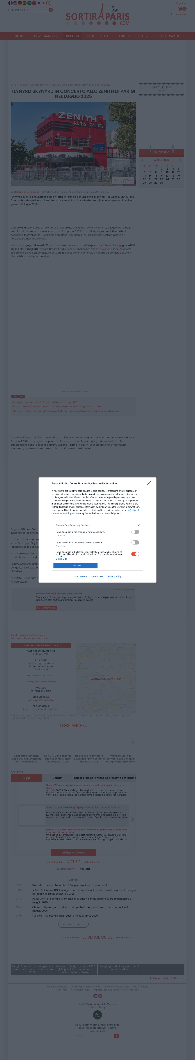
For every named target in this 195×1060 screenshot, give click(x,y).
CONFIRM (75, 566)
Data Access (97, 576)
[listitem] (97, 525)
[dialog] (97, 530)
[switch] (135, 532)
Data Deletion (80, 576)
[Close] (150, 484)
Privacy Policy (114, 576)
